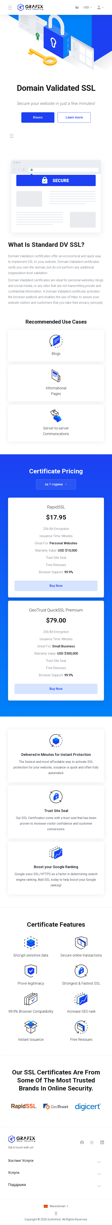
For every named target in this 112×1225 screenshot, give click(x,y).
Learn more (74, 117)
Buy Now (56, 586)
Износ (38, 117)
